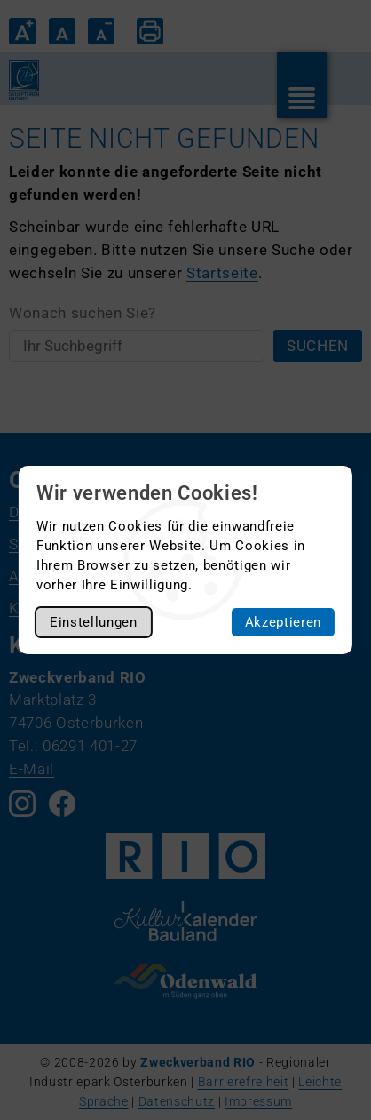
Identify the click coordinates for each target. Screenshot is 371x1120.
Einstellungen (94, 622)
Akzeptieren (283, 622)
